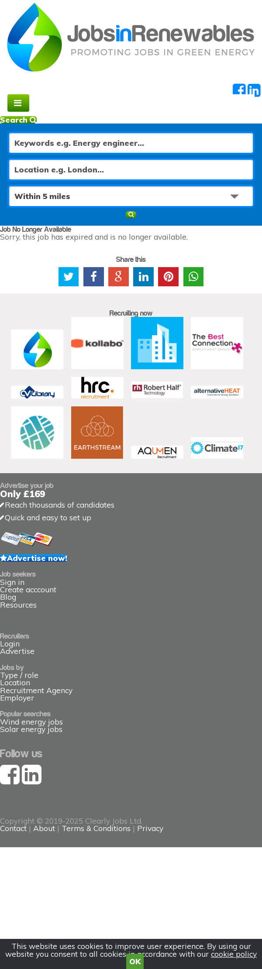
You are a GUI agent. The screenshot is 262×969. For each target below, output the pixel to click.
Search (18, 120)
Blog (8, 596)
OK (135, 961)
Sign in (12, 582)
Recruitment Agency (36, 690)
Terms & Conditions (96, 828)
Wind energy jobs (31, 721)
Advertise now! (37, 558)
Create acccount (28, 589)
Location (15, 682)
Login (10, 643)
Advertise (17, 651)
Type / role (19, 675)
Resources (18, 604)
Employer (17, 697)
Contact (14, 828)
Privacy (150, 828)
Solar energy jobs (31, 729)
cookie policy (234, 954)
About (44, 828)
